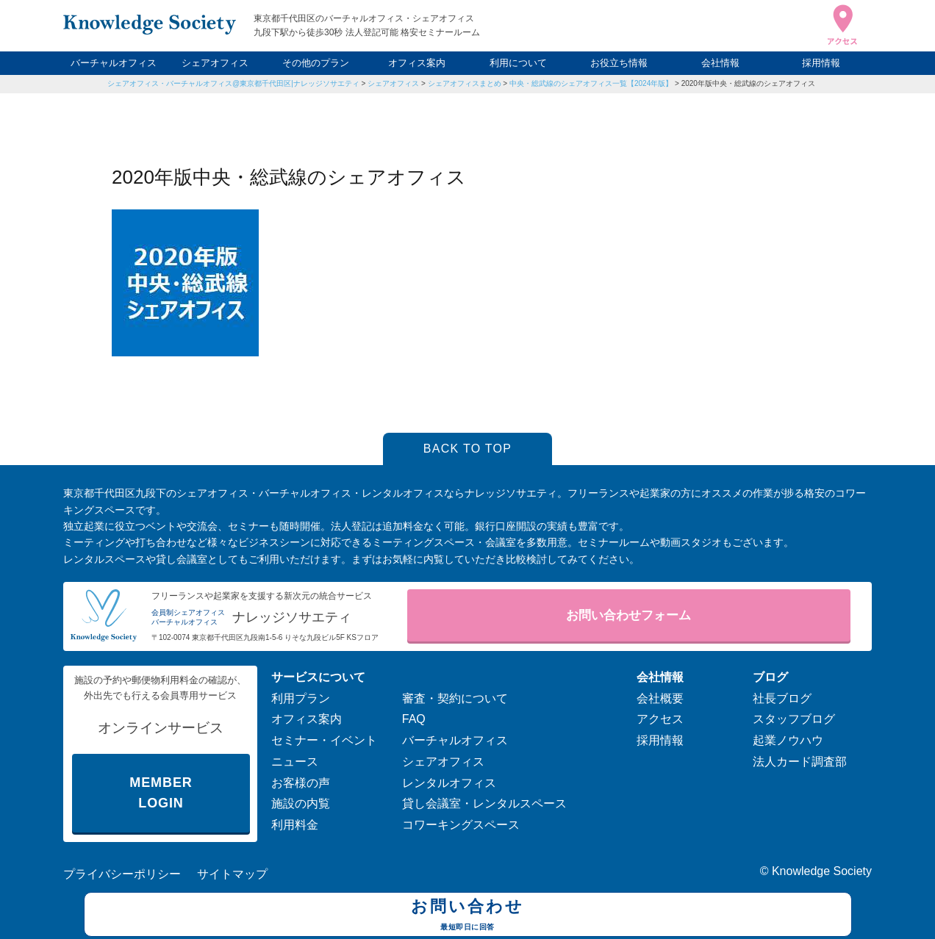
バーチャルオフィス (114, 62)
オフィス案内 (416, 62)
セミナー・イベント (324, 740)
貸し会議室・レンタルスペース (484, 803)
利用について (518, 62)
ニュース (294, 761)
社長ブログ (782, 698)
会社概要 (660, 698)
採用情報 (821, 62)
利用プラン (300, 698)
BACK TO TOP (467, 448)
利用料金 (294, 825)
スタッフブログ (794, 719)
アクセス (660, 719)
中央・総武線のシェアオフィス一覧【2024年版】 (591, 83)
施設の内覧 (300, 803)
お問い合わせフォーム (628, 615)
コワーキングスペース (461, 825)
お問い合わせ (468, 916)
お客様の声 (300, 783)
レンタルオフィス (449, 783)
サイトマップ (232, 874)
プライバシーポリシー (122, 874)
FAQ (414, 719)
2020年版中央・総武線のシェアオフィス (748, 83)
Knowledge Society (822, 871)
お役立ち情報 (619, 62)
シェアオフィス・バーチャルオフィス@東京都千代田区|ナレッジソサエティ (233, 83)
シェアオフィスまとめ (464, 83)
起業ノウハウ (788, 740)
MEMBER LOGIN (160, 793)
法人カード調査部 (800, 761)
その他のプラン (315, 62)
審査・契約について (455, 698)
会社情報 (720, 62)
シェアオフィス (215, 62)
